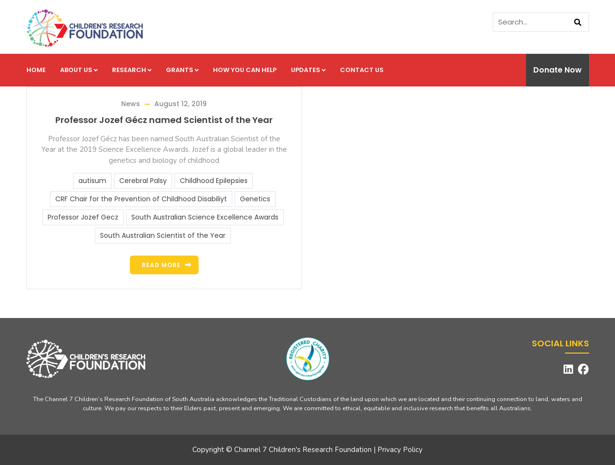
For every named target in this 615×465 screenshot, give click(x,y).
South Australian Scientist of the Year (163, 235)
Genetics (255, 199)
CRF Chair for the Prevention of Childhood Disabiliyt (141, 199)
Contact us (362, 69)
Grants (182, 69)
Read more (161, 265)
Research (131, 69)
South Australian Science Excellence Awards (204, 217)
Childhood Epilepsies (214, 180)
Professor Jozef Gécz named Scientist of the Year (164, 120)
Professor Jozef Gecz (83, 217)
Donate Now (557, 69)
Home (36, 69)
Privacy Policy (400, 449)
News (130, 104)
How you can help (244, 69)
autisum (92, 180)
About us (79, 69)
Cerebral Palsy (143, 180)
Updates (308, 69)
